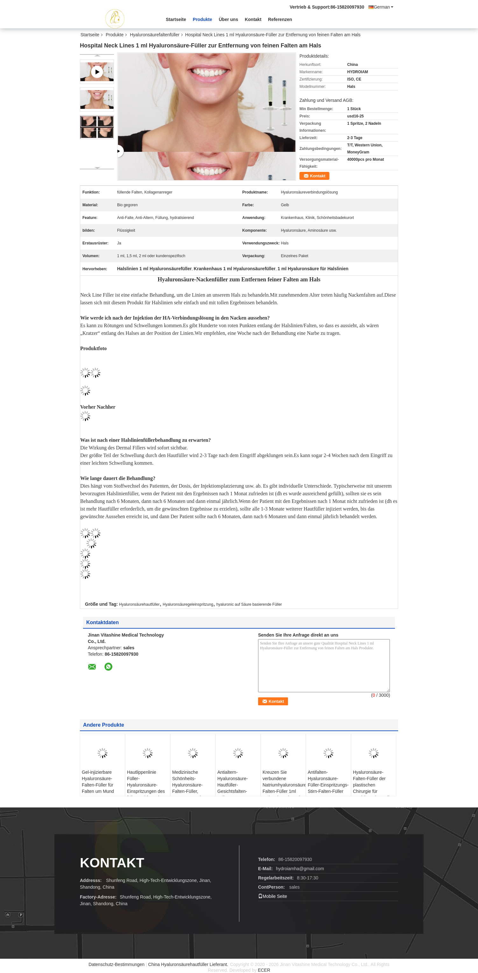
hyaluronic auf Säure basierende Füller (249, 604)
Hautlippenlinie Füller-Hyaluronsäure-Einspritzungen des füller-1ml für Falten (146, 785)
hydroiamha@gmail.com (300, 868)
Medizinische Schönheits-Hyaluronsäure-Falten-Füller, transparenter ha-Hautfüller (189, 788)
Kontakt (253, 19)
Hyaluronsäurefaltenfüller (154, 34)
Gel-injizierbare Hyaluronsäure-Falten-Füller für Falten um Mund (98, 782)
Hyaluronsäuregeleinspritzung (188, 604)
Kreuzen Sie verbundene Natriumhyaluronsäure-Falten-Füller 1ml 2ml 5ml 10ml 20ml (284, 785)
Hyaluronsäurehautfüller (139, 604)
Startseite (176, 19)
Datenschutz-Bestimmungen (116, 964)
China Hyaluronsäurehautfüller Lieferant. (188, 964)
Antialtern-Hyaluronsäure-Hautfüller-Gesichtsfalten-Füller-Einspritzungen (232, 788)
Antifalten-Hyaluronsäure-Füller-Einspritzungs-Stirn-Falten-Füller (328, 782)
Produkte (202, 19)
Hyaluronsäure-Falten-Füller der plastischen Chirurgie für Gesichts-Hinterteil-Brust (372, 788)
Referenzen (280, 19)
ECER (264, 970)
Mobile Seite (272, 896)
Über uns (228, 19)
